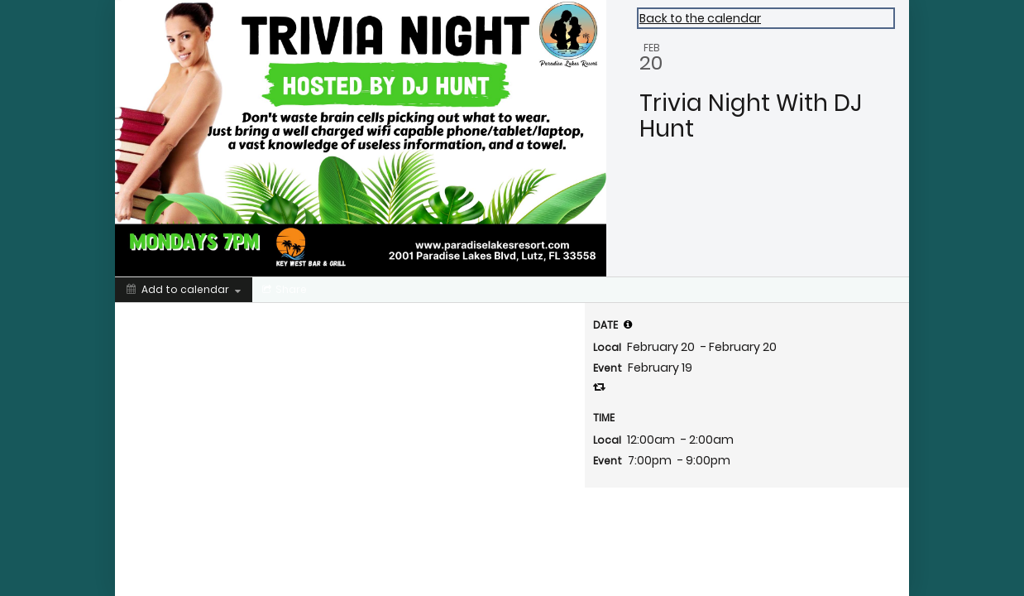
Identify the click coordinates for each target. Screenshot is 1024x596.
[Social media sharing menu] (282, 289)
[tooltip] (628, 324)
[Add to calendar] (183, 289)
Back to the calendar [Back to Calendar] (700, 18)
